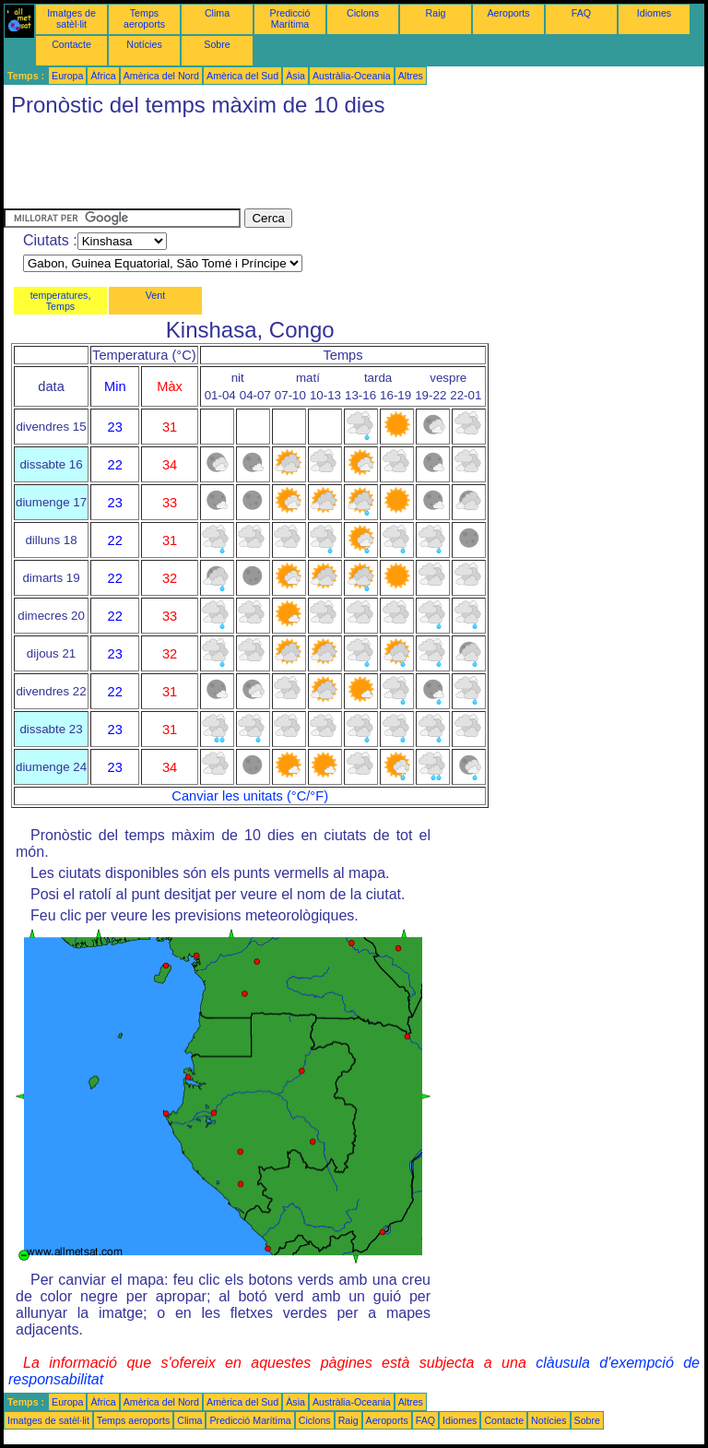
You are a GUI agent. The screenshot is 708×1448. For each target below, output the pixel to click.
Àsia (295, 75)
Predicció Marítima (290, 18)
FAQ (581, 12)
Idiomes (654, 12)
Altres (410, 75)
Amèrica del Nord (161, 75)
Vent (155, 295)
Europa (67, 75)
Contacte (71, 44)
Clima (217, 12)
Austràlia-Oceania (352, 75)
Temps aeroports (144, 18)
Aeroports (508, 12)
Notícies (144, 44)
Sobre (217, 44)
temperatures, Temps (60, 301)
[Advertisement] (339, 166)
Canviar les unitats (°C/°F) (249, 796)
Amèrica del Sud (242, 75)
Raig (436, 12)
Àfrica (102, 75)
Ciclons (363, 12)
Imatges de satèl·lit (71, 18)
